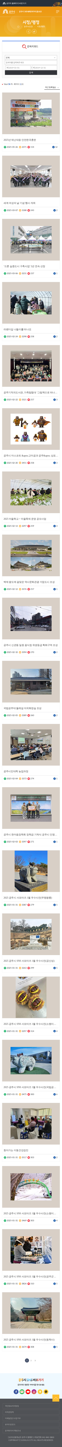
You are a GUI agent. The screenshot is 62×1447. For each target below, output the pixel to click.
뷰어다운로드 (10, 1424)
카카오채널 (46, 1391)
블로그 (22, 1391)
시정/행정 (41, 26)
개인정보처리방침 (12, 1405)
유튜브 (28, 1391)
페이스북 (16, 1391)
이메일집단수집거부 (13, 1418)
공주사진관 (28, 26)
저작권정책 (9, 1412)
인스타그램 (34, 1391)
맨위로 (55, 1398)
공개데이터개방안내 (13, 1430)
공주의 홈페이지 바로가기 (14, 3)
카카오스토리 (40, 1391)
